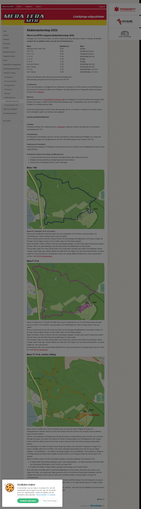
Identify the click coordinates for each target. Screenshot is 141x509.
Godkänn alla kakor (28, 501)
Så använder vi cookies (45, 495)
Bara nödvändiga (50, 501)
